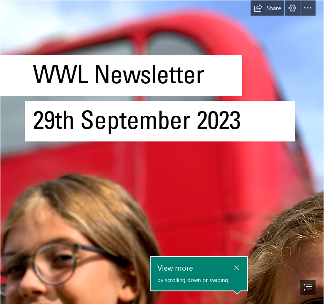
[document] (162, 152)
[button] (267, 8)
